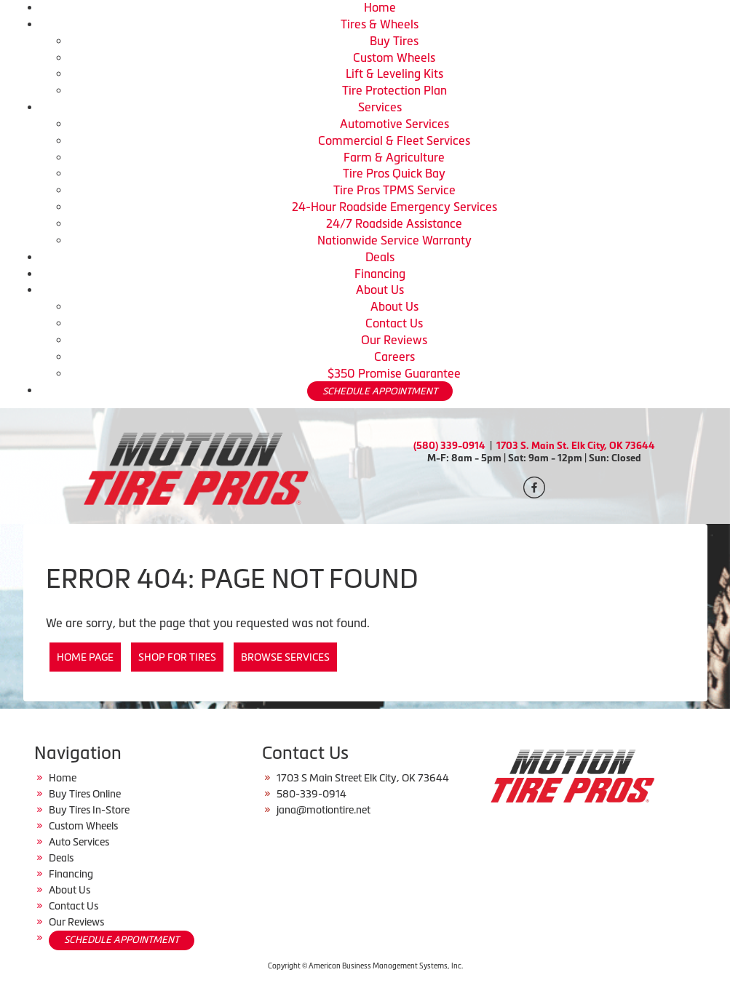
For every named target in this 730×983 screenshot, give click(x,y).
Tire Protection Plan (394, 90)
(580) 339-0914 (449, 445)
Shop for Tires (177, 657)
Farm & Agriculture (394, 157)
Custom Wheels (394, 57)
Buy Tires (394, 40)
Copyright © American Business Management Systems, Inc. (365, 966)
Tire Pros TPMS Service (394, 189)
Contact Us (394, 323)
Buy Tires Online (85, 794)
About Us (380, 289)
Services (380, 107)
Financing (379, 273)
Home (380, 7)
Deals (379, 256)
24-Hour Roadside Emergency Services (394, 206)
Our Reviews (394, 339)
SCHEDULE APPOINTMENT (379, 391)
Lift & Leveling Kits (394, 73)
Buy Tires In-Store (89, 810)
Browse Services (285, 657)
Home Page (85, 657)
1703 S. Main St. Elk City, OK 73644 (575, 445)
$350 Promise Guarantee (394, 373)
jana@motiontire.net (323, 810)
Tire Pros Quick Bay (394, 173)
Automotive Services (394, 123)
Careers (394, 356)
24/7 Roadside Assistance (394, 223)
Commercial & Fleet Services (394, 140)
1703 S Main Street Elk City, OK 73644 (363, 778)
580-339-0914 (311, 794)
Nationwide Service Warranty (394, 240)
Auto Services (79, 842)
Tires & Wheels (379, 24)
